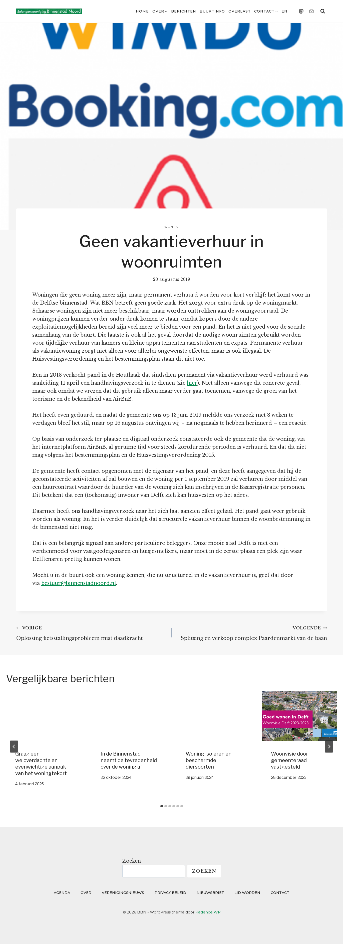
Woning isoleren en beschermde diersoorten (208, 760)
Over (86, 892)
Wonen (171, 227)
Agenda (62, 892)
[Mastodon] (301, 11)
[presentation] (43, 716)
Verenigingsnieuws (123, 892)
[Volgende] (329, 747)
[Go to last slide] (14, 747)
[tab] (161, 806)
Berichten (183, 11)
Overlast (239, 11)
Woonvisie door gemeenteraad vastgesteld (289, 760)
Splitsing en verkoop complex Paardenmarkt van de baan (252, 632)
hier (192, 383)
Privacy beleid (170, 892)
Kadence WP (208, 912)
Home (142, 11)
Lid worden (247, 892)
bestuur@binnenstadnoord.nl (78, 583)
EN (284, 11)
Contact (280, 892)
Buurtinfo (212, 11)
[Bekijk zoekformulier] (322, 11)
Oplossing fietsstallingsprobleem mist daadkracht (91, 632)
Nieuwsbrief (210, 892)
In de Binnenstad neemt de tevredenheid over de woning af (129, 760)
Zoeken (131, 861)
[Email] (311, 11)
